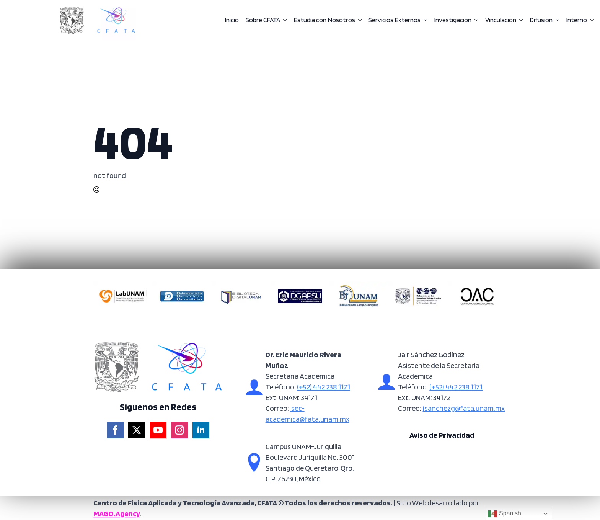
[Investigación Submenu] (474, 20)
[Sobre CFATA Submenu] (283, 20)
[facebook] (115, 430)
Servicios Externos (394, 20)
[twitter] (136, 430)
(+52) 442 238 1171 (323, 386)
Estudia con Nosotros (324, 20)
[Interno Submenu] (590, 20)
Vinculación (500, 20)
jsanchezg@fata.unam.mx (463, 408)
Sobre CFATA (263, 20)
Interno (576, 20)
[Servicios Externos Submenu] (424, 20)
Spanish (504, 513)
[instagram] (179, 430)
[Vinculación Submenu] (519, 20)
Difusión (541, 20)
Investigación (452, 20)
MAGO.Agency (116, 513)
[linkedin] (200, 430)
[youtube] (158, 430)
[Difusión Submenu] (556, 20)
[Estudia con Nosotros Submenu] (358, 20)
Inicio (232, 20)
